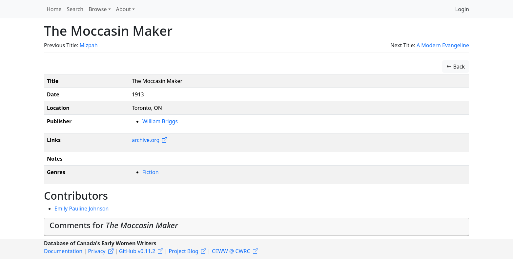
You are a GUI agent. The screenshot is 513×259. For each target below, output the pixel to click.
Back (455, 66)
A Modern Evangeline (443, 45)
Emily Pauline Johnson (81, 208)
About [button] (123, 9)
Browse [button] (98, 9)
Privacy (96, 251)
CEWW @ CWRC (231, 251)
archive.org (145, 140)
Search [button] (75, 9)
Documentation (63, 251)
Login (462, 9)
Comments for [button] (114, 225)
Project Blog (183, 251)
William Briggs (160, 121)
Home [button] (54, 9)
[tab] (256, 227)
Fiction (150, 172)
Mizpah (89, 45)
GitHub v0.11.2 (137, 251)
